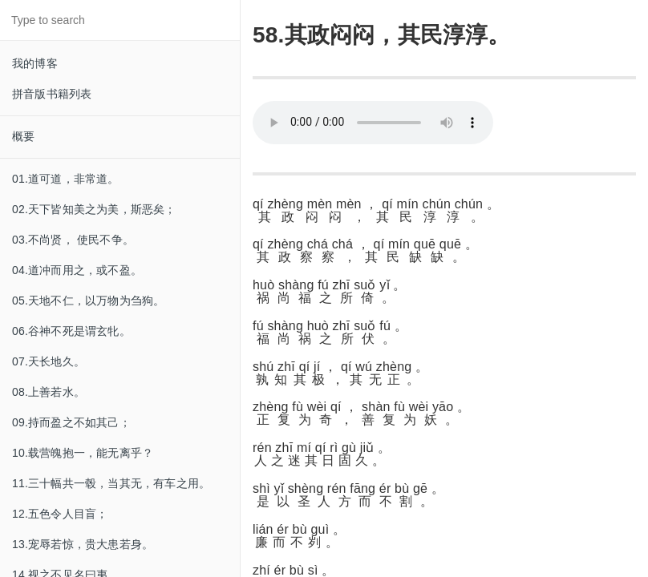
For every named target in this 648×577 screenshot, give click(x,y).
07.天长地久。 (48, 361)
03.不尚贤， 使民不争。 (73, 239)
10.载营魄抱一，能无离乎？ (82, 452)
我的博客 (35, 63)
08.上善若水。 (48, 391)
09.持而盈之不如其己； (71, 422)
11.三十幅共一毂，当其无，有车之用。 (111, 483)
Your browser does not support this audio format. (373, 122)
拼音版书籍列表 (51, 93)
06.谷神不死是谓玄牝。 (71, 331)
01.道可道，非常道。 (65, 178)
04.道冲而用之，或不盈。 (77, 270)
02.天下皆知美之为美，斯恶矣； (94, 209)
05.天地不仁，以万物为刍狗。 (88, 300)
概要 (23, 136)
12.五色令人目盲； (59, 513)
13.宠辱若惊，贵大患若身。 (82, 544)
